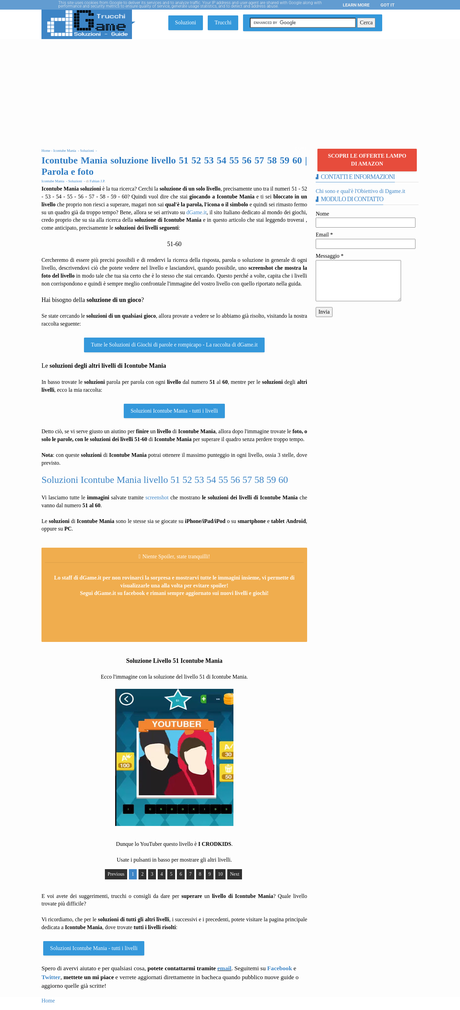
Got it (387, 5)
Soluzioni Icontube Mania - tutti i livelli (174, 411)
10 (220, 874)
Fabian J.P (97, 181)
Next (234, 874)
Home (48, 1000)
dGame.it (196, 212)
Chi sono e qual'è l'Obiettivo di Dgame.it (360, 191)
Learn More (356, 5)
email (224, 968)
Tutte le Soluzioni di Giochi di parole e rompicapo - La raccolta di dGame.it (174, 345)
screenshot (157, 497)
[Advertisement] (230, 90)
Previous (116, 874)
